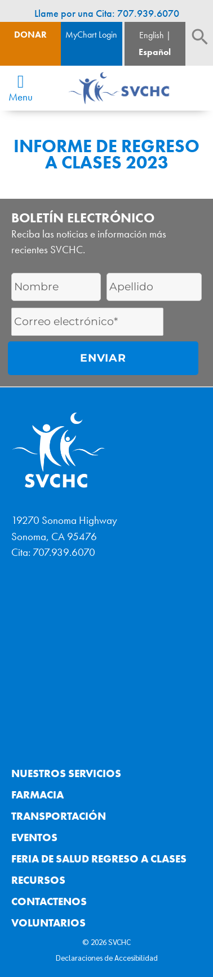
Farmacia (37, 795)
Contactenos (49, 901)
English (151, 35)
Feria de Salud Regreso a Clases (99, 859)
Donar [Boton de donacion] (30, 34)
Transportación (58, 816)
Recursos (38, 880)
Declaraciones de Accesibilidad (107, 957)
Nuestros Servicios (66, 773)
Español (155, 52)
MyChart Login (91, 34)
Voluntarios (48, 923)
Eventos (34, 837)
